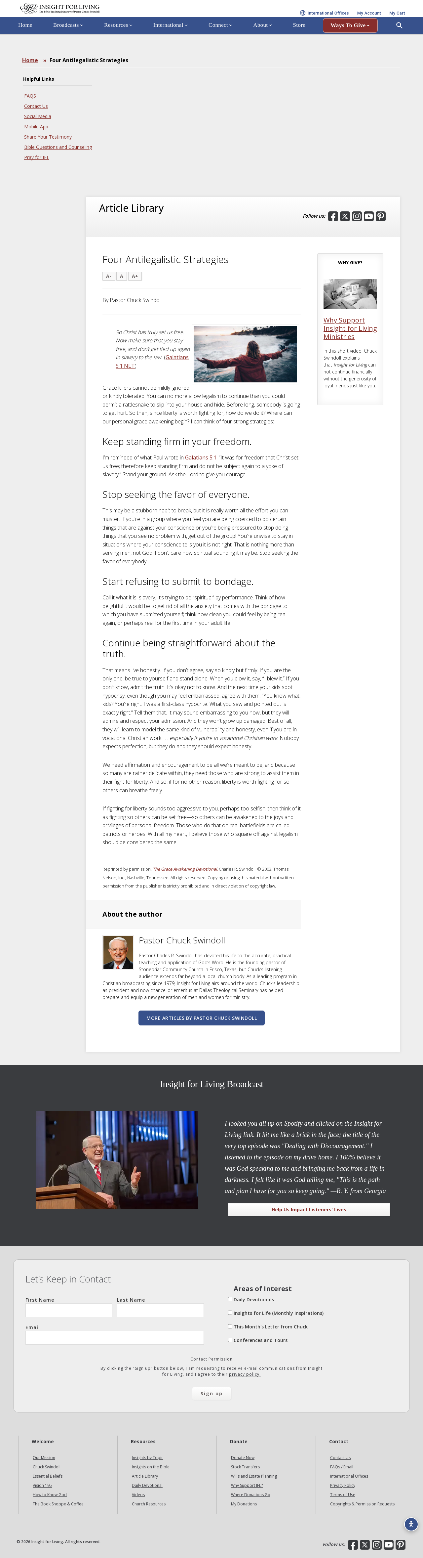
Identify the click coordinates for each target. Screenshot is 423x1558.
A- (108, 276)
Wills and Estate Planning (254, 1476)
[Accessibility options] (408, 1520)
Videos (138, 1494)
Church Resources (149, 1504)
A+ (135, 276)
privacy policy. (245, 1374)
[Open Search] (399, 44)
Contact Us (36, 106)
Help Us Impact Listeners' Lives (309, 1209)
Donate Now (242, 1457)
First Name (68, 1307)
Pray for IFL (36, 157)
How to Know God (50, 1494)
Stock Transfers (245, 1467)
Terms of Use (342, 1494)
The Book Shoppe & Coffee (58, 1504)
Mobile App (36, 126)
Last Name (160, 1307)
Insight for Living (92, 17)
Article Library (145, 1476)
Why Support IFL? (247, 1485)
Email (114, 1334)
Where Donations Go (250, 1494)
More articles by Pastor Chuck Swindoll (201, 1018)
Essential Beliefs (47, 1476)
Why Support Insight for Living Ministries (350, 328)
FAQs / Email (341, 1467)
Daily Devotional (147, 1485)
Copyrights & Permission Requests (362, 1504)
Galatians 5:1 (200, 457)
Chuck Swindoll (46, 1467)
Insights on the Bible (151, 1467)
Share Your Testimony (48, 137)
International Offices (349, 1476)
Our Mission (44, 1457)
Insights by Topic (147, 1457)
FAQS (30, 96)
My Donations (244, 1504)
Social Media (37, 116)
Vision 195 (42, 1485)
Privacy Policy (342, 1485)
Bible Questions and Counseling (58, 147)
